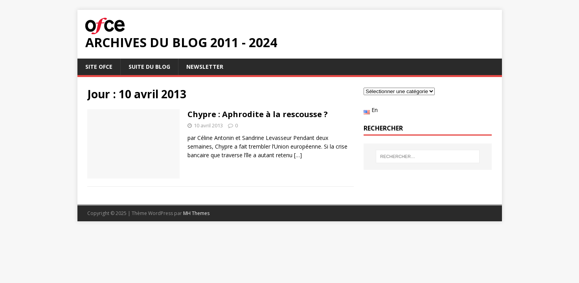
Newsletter (204, 66)
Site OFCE (98, 66)
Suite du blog (149, 66)
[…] (298, 155)
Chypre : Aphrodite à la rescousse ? (257, 114)
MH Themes (196, 213)
